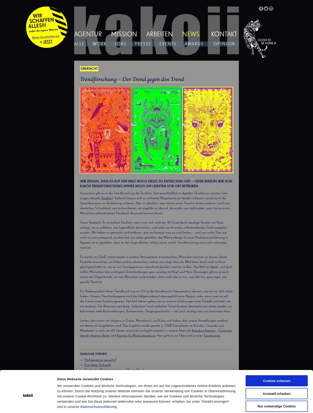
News (191, 34)
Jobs (121, 44)
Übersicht (89, 69)
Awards (194, 44)
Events (168, 44)
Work (100, 44)
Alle (79, 44)
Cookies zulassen (276, 360)
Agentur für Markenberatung (136, 336)
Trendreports (212, 336)
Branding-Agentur (204, 331)
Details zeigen (231, 404)
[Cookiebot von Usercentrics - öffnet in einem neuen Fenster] (28, 404)
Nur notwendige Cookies (277, 385)
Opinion (224, 44)
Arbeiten (159, 34)
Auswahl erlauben (277, 373)
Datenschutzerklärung (98, 386)
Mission (124, 34)
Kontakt (224, 34)
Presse (143, 44)
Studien (106, 198)
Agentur (88, 34)
